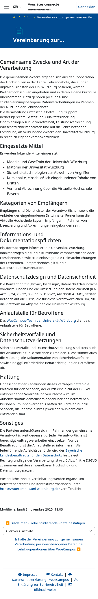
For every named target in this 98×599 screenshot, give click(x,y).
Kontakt (54, 574)
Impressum (29, 574)
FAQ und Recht (29, 17)
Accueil (15, 17)
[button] (17, 6)
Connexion (86, 6)
